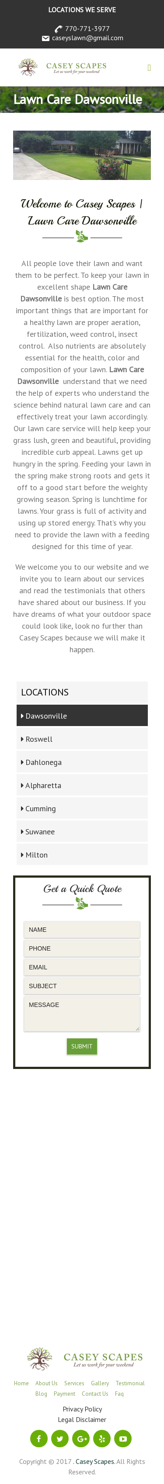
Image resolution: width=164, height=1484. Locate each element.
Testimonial (130, 1383)
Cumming (40, 808)
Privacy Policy (82, 1408)
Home (21, 1383)
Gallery (100, 1383)
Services (74, 1383)
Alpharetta (43, 785)
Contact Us (95, 1394)
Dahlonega (43, 762)
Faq (119, 1394)
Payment (64, 1394)
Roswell (38, 739)
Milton (36, 855)
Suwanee (40, 832)
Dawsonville (46, 716)
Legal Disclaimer (82, 1419)
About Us (46, 1383)
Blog (41, 1394)
